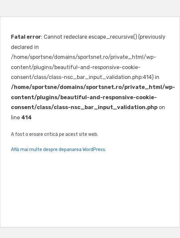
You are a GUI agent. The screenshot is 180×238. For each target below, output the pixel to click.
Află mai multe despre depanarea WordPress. (58, 149)
